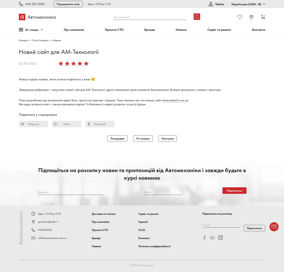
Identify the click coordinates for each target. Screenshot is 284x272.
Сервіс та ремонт (219, 30)
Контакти (258, 30)
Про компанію (74, 30)
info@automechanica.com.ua (52, 238)
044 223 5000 (35, 4)
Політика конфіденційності (154, 246)
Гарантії (143, 222)
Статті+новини (40, 40)
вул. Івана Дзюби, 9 (48, 221)
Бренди (149, 30)
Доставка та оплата (104, 214)
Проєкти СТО (114, 30)
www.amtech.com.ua (175, 100)
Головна (23, 40)
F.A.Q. (142, 230)
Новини (181, 30)
